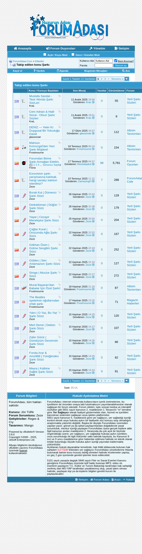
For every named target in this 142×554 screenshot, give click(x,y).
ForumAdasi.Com (22, 61)
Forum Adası (99, 479)
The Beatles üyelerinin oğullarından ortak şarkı (44, 300)
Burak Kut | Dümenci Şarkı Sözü (42, 194)
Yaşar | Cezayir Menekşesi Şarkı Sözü (44, 218)
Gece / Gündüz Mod (88, 55)
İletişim (81, 479)
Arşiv (116, 479)
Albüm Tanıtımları (134, 132)
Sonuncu (117, 78)
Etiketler (39, 61)
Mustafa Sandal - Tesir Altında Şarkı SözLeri (41, 99)
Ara (126, 70)
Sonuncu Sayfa (51, 164)
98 (102, 163)
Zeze (32, 186)
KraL (32, 105)
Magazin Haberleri (133, 301)
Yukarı (128, 479)
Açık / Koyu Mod (57, 55)
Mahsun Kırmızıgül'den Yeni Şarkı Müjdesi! (42, 146)
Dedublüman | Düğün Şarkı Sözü (43, 206)
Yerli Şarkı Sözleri (133, 101)
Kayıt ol (17, 70)
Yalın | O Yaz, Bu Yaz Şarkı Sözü (43, 314)
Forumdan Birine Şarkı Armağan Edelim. (44, 160)
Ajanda (62, 70)
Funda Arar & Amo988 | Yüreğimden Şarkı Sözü (44, 356)
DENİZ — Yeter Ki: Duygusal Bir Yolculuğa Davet (44, 131)
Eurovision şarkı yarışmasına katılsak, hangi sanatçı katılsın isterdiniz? (43, 178)
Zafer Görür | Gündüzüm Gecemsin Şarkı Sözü (43, 341)
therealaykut (84, 164)
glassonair (35, 137)
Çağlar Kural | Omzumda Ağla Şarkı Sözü (43, 233)
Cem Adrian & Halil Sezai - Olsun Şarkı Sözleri (42, 115)
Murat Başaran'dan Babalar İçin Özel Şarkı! (45, 286)
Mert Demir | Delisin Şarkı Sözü (42, 326)
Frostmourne (36, 152)
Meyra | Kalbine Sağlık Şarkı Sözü (41, 370)
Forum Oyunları (132, 162)
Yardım (39, 70)
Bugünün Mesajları (95, 70)
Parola (83, 65)
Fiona (32, 167)
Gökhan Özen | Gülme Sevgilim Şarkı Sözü (43, 248)
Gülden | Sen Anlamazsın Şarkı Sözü (44, 262)
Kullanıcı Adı (87, 60)
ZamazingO (84, 181)
